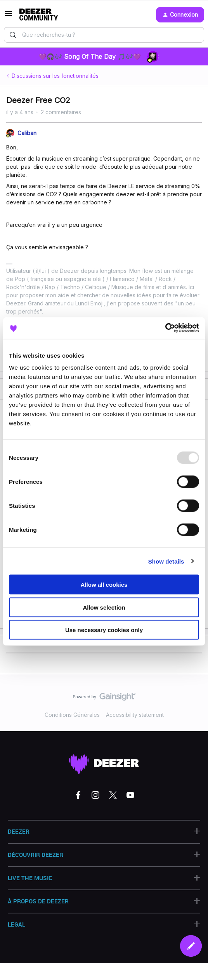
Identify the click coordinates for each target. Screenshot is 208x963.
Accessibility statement (135, 714)
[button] (8, 16)
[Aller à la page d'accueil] (38, 15)
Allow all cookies (104, 584)
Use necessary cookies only (104, 630)
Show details (166, 561)
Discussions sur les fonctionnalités (55, 75)
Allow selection (104, 607)
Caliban (26, 133)
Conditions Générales (72, 714)
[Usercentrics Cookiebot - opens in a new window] (165, 328)
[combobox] (104, 35)
